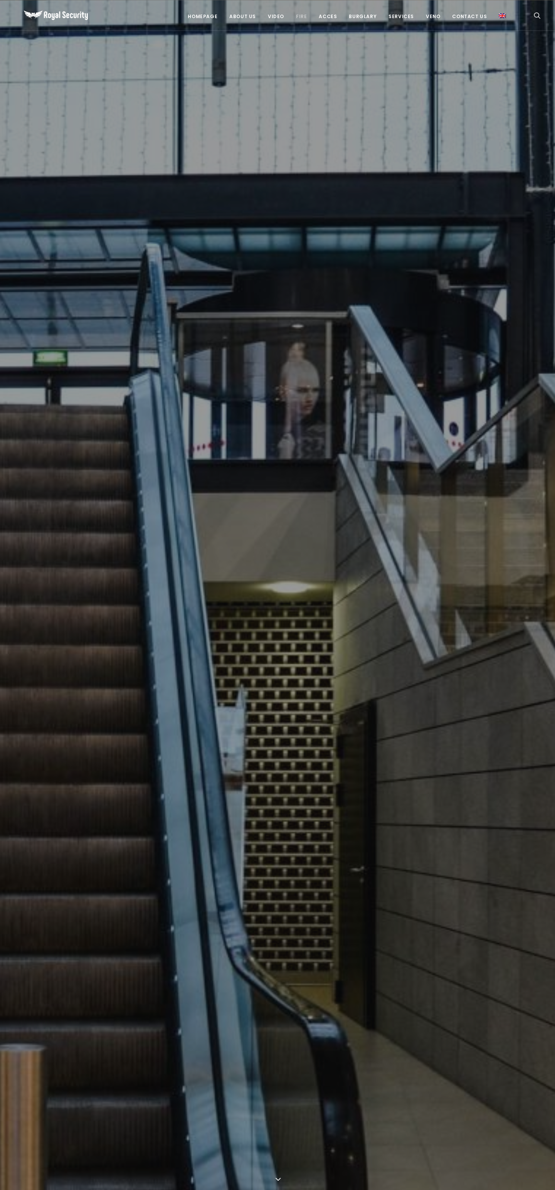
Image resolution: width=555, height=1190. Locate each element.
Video (276, 16)
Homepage (202, 16)
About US (242, 16)
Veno (433, 16)
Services (401, 16)
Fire (301, 16)
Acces (328, 16)
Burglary (363, 16)
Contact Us (469, 16)
